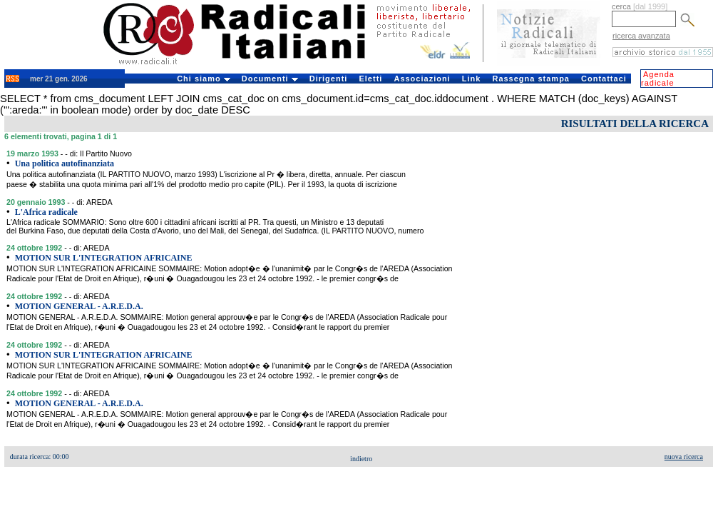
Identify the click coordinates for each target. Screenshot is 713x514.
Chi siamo (203, 78)
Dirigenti (328, 78)
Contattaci (604, 78)
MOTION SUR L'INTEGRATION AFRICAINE (104, 258)
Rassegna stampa (531, 78)
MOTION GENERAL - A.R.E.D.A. (79, 306)
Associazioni (422, 78)
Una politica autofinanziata (64, 163)
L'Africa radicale (46, 212)
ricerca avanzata (641, 35)
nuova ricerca (684, 456)
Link (471, 78)
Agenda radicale (657, 78)
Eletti (370, 78)
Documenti (270, 78)
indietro (361, 459)
